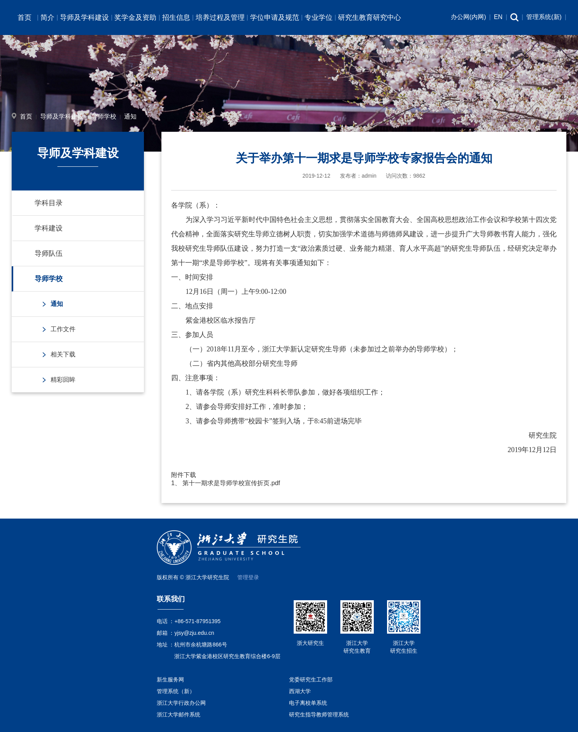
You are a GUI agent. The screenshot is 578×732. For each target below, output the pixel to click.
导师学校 (103, 116)
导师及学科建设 (84, 17)
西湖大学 (300, 691)
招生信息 (176, 17)
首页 (25, 17)
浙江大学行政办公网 (181, 703)
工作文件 (63, 329)
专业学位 (319, 17)
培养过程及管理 (220, 17)
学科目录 (49, 203)
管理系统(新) (544, 17)
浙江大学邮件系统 (178, 714)
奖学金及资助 (135, 17)
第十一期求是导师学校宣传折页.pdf (231, 483)
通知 (130, 116)
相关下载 (63, 354)
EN (498, 17)
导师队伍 (49, 253)
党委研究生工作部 (311, 679)
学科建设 (49, 228)
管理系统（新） (176, 691)
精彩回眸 (63, 379)
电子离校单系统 (308, 703)
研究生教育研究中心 (369, 17)
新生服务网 (170, 679)
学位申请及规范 (274, 17)
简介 (47, 17)
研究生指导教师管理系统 (319, 714)
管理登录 (248, 577)
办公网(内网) (468, 17)
